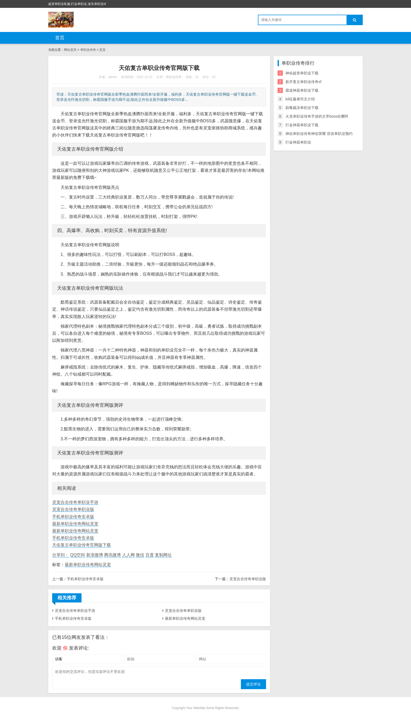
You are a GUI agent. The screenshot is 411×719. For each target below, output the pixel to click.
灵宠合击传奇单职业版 (73, 509)
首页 (59, 37)
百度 (149, 555)
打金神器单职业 (298, 142)
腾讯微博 (112, 555)
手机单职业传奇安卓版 (73, 516)
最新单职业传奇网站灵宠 (75, 524)
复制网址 (163, 555)
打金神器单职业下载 (301, 125)
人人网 (128, 555)
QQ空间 (77, 555)
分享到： (60, 555)
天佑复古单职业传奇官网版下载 (81, 545)
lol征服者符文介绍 (300, 99)
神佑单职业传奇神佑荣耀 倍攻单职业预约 (319, 133)
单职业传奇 (88, 50)
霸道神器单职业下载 (301, 90)
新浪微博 (94, 555)
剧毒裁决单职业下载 (301, 108)
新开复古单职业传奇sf (303, 82)
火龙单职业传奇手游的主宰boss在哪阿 (316, 116)
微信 (140, 555)
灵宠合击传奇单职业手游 (75, 502)
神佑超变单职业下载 (301, 73)
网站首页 (70, 50)
